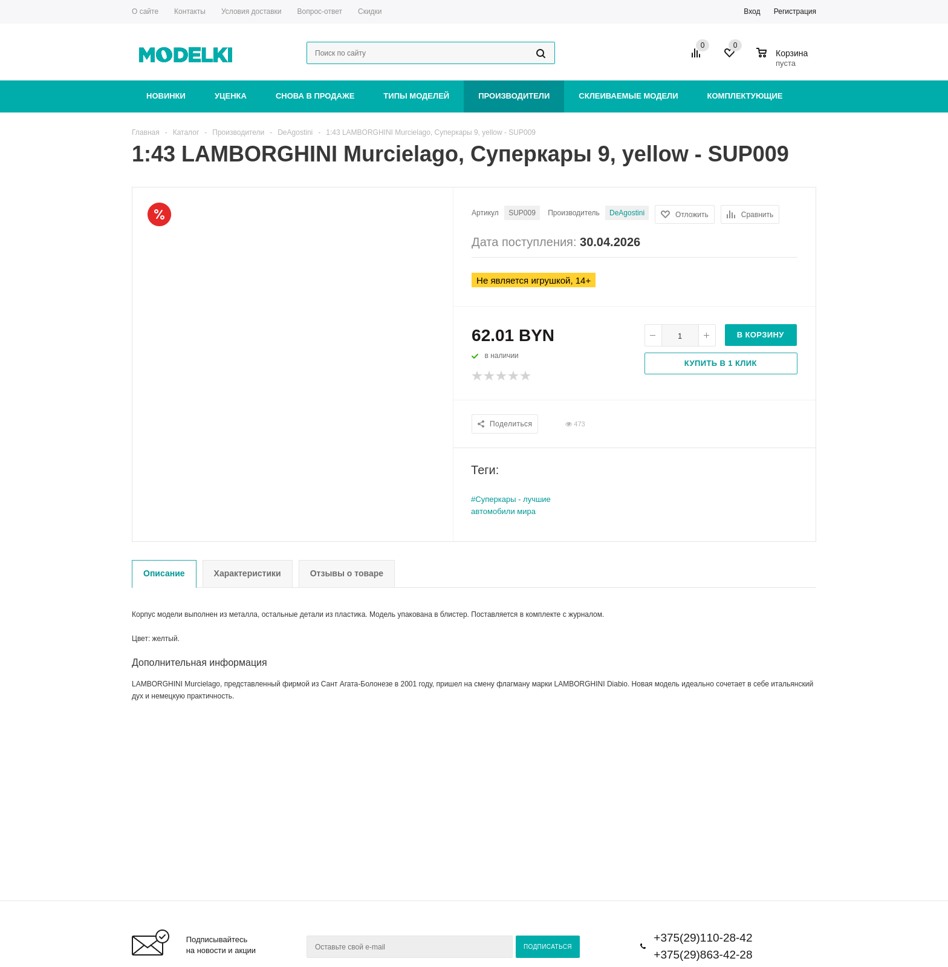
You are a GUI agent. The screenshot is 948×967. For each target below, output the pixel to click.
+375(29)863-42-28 (703, 954)
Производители (514, 95)
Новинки (166, 95)
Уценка (231, 95)
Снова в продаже (315, 95)
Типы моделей (416, 95)
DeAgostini (626, 213)
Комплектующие (745, 95)
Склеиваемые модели (628, 95)
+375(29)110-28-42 (703, 937)
